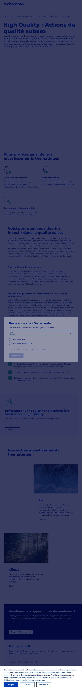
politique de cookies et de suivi (15, 675)
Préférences (43, 685)
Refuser (27, 685)
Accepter (11, 685)
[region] (41, 677)
